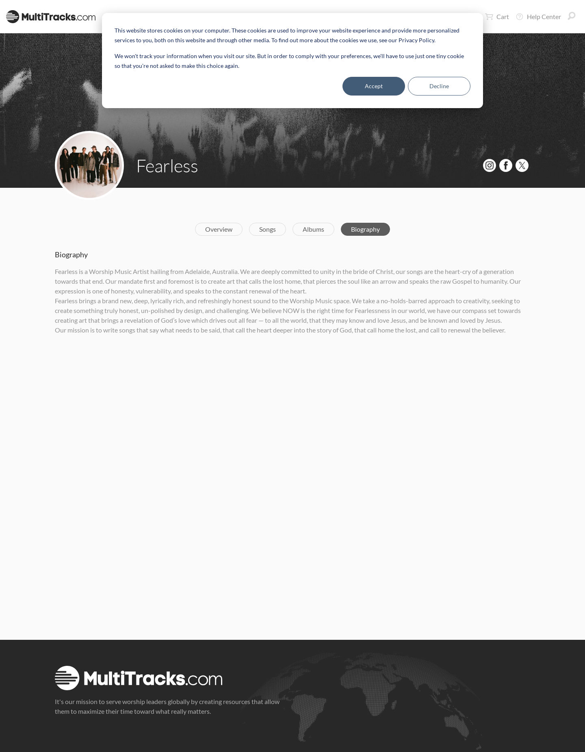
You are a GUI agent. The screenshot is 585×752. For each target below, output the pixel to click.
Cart (497, 17)
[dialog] (292, 60)
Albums (313, 229)
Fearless (167, 165)
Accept (374, 86)
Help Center (538, 17)
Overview (218, 229)
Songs (267, 229)
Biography (365, 229)
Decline (439, 86)
